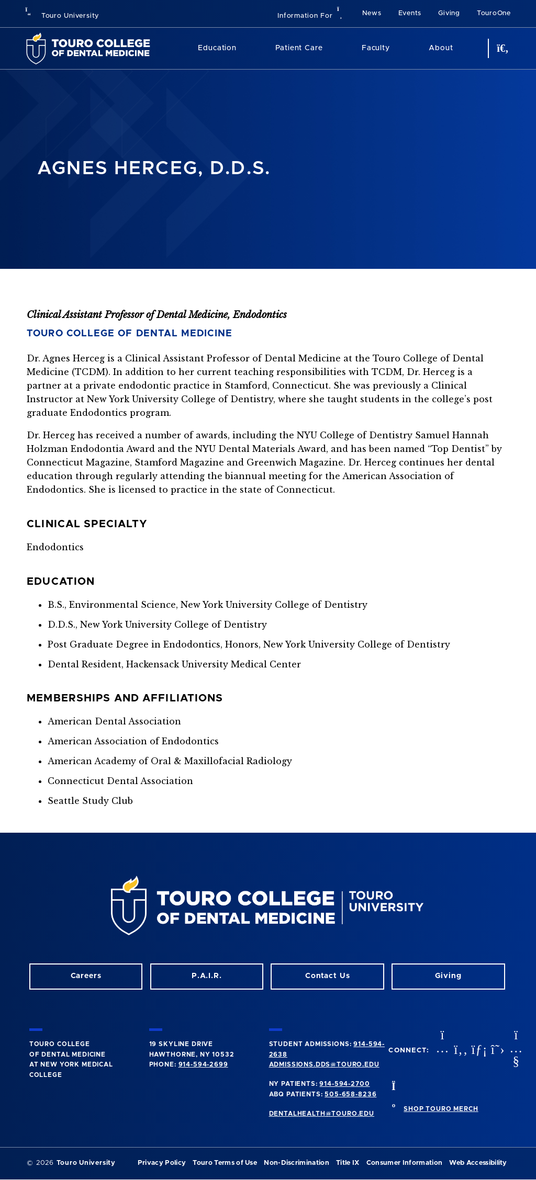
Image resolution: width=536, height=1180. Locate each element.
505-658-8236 (350, 1094)
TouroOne (494, 13)
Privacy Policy (162, 1163)
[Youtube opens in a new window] (515, 1050)
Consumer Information (404, 1163)
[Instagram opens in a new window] (441, 1050)
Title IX (348, 1163)
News (372, 13)
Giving (449, 13)
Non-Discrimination (296, 1163)
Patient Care (298, 48)
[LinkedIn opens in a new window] (478, 1050)
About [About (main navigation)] (441, 48)
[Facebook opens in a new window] (459, 1050)
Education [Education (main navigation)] (217, 48)
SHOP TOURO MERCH (441, 1109)
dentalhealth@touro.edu (321, 1113)
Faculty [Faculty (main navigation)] (376, 48)
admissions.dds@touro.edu (324, 1064)
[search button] (501, 48)
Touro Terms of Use (225, 1163)
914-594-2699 (203, 1064)
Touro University (62, 16)
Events (410, 13)
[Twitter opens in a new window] (497, 1050)
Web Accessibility (478, 1163)
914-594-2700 (344, 1084)
